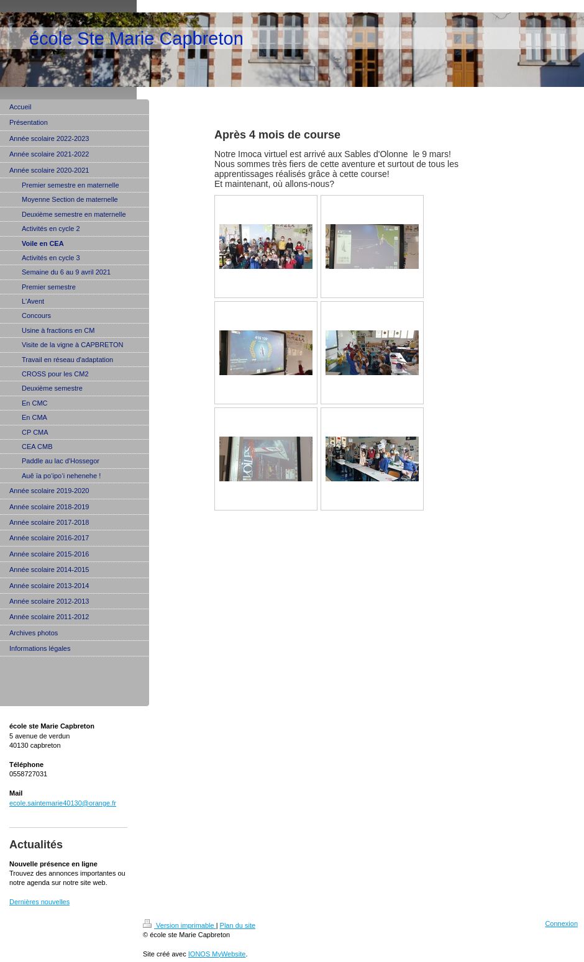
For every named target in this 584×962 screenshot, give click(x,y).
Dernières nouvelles (39, 901)
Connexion (561, 923)
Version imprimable (179, 925)
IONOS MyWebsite (217, 954)
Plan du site (237, 925)
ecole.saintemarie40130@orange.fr (62, 803)
